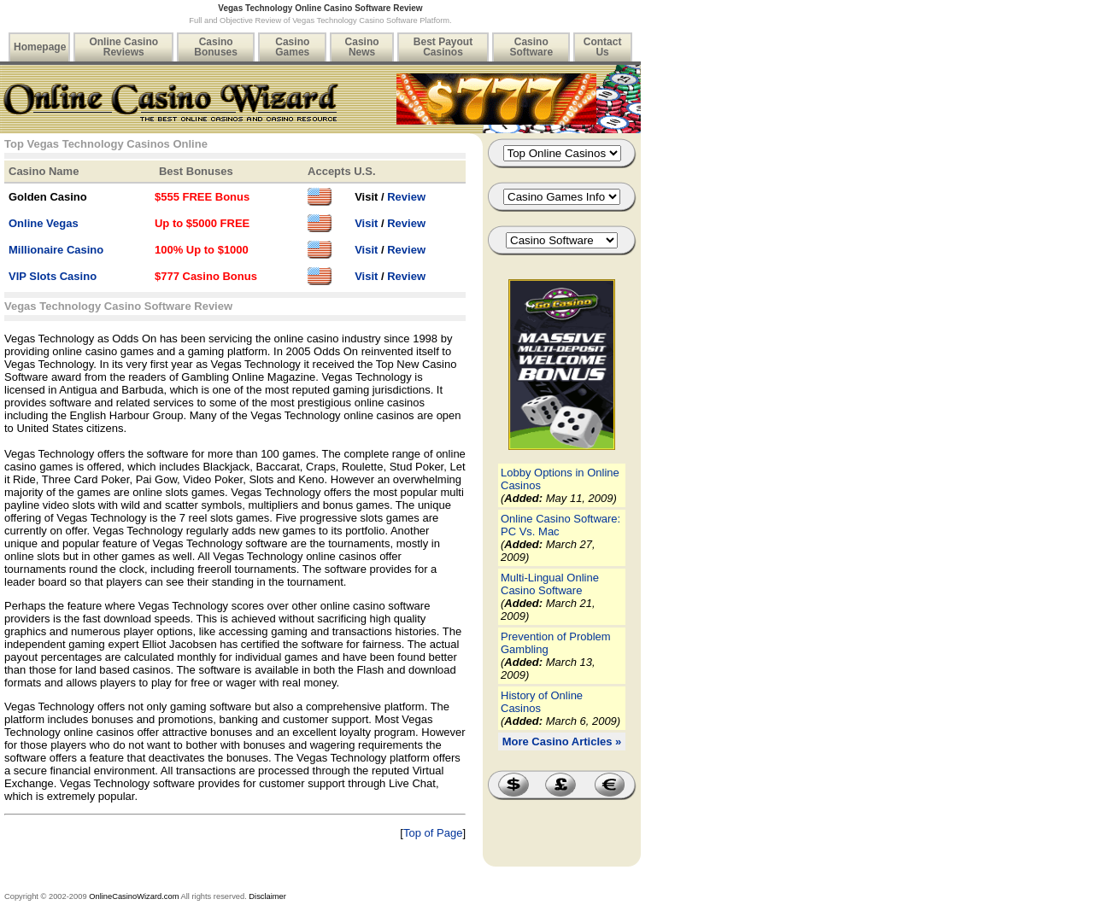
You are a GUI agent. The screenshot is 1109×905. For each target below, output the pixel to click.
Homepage (40, 47)
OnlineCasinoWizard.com (134, 896)
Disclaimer (267, 896)
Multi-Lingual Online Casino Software (550, 584)
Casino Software (531, 47)
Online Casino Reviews (123, 47)
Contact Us (603, 47)
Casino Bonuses (216, 47)
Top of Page (432, 832)
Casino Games (292, 47)
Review (406, 196)
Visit (366, 223)
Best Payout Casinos (443, 47)
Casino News (362, 47)
